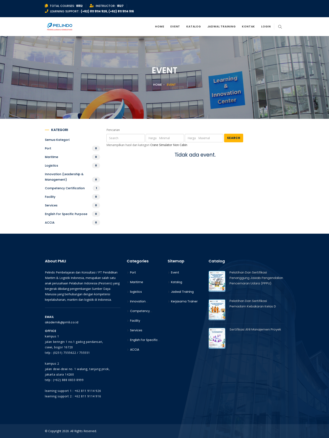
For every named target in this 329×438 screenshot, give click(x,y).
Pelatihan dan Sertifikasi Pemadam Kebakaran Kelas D (253, 303)
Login (266, 27)
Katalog (193, 27)
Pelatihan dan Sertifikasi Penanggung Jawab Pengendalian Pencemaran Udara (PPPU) (256, 277)
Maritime (51, 157)
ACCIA (50, 222)
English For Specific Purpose (66, 214)
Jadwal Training (221, 27)
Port (48, 148)
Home (159, 27)
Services (51, 205)
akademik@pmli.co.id (61, 322)
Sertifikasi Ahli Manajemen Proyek (255, 329)
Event (175, 27)
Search (233, 138)
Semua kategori (57, 140)
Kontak (248, 27)
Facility (50, 197)
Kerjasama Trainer (183, 301)
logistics (51, 165)
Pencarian (113, 130)
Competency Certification (65, 188)
